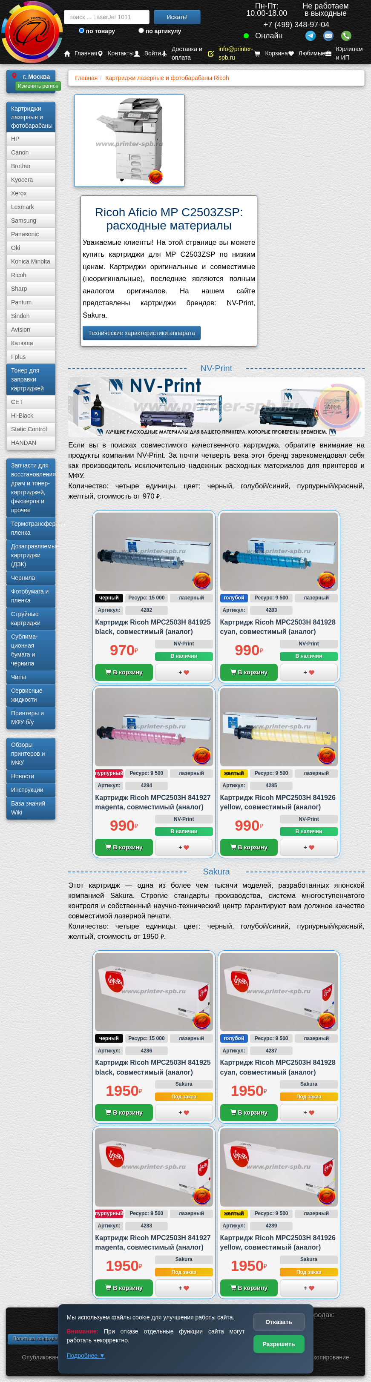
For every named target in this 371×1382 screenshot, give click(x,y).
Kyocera (22, 179)
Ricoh (18, 275)
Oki (15, 247)
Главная (80, 53)
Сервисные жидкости (27, 695)
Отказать (278, 1322)
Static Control (29, 429)
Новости (22, 776)
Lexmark (22, 207)
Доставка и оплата (181, 53)
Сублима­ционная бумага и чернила (24, 650)
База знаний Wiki (28, 808)
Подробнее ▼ (86, 1355)
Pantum (21, 302)
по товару (97, 31)
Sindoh (20, 316)
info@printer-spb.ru (230, 53)
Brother (21, 166)
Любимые (306, 53)
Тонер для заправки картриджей (27, 379)
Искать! (177, 17)
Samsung (23, 220)
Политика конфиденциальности (50, 1339)
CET (17, 402)
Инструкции (27, 789)
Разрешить (278, 1344)
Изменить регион (38, 86)
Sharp (19, 288)
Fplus (18, 356)
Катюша (22, 343)
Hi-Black (22, 415)
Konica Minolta (30, 261)
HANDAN (23, 442)
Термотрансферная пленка (33, 528)
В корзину (123, 672)
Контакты (115, 53)
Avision (20, 329)
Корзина (271, 53)
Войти (147, 53)
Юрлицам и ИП (344, 53)
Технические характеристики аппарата (141, 333)
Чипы (18, 677)
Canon (20, 152)
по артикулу (159, 31)
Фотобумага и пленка (30, 596)
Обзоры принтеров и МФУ (28, 753)
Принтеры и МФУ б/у (27, 717)
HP (15, 138)
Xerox (19, 193)
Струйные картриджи (25, 618)
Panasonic (25, 234)
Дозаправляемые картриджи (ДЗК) (33, 555)
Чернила (23, 577)
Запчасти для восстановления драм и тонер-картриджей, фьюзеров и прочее (33, 487)
